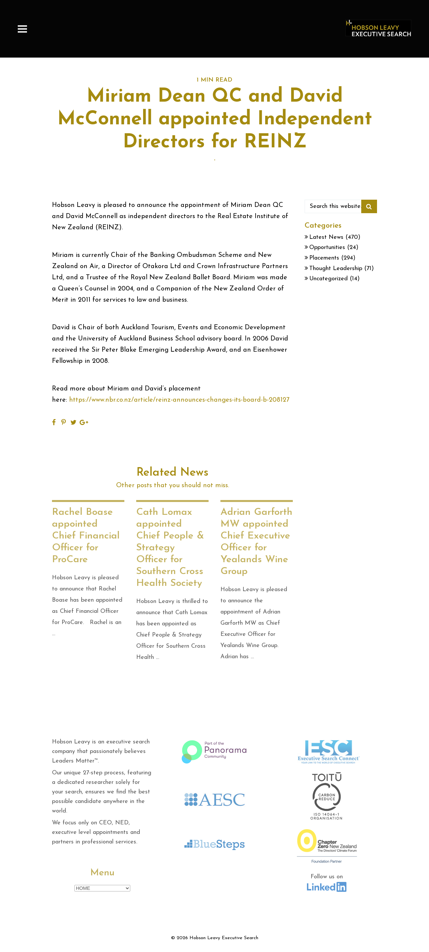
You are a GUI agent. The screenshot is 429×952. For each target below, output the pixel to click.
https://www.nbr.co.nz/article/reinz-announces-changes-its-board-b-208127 (179, 400)
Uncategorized (328, 279)
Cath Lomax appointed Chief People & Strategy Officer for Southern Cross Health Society (170, 548)
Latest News (326, 237)
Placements (324, 258)
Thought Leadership (335, 268)
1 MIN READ (214, 80)
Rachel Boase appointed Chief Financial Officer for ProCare (86, 536)
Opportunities (327, 247)
